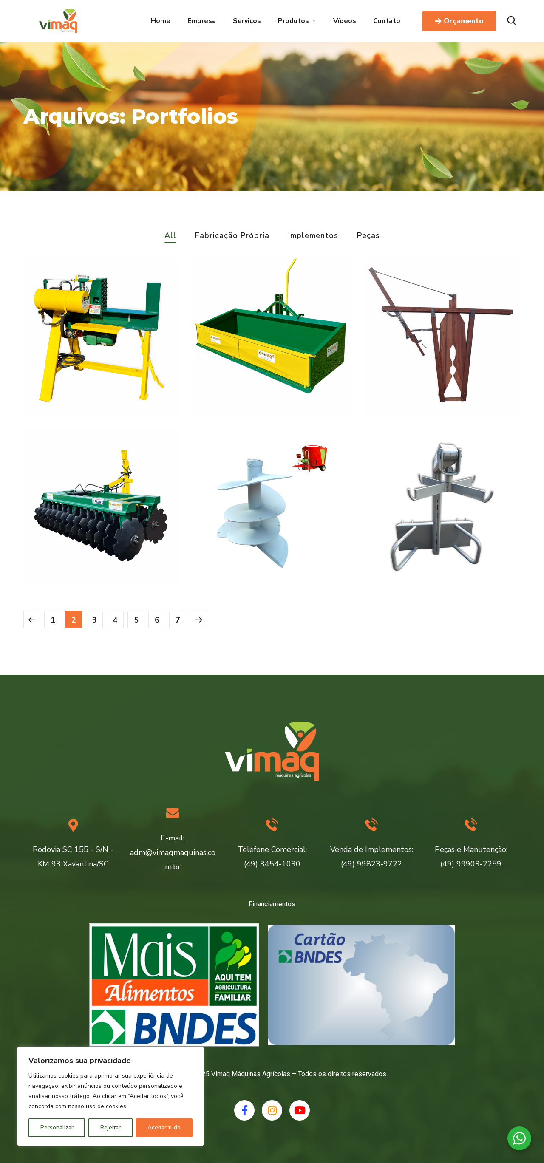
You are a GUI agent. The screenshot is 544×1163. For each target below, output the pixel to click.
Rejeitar (110, 1127)
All (170, 236)
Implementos (313, 236)
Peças (368, 236)
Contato (386, 20)
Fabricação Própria (232, 236)
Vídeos (344, 20)
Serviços (247, 20)
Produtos (293, 20)
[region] (110, 1096)
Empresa (201, 20)
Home (160, 20)
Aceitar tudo (164, 1127)
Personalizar (57, 1127)
